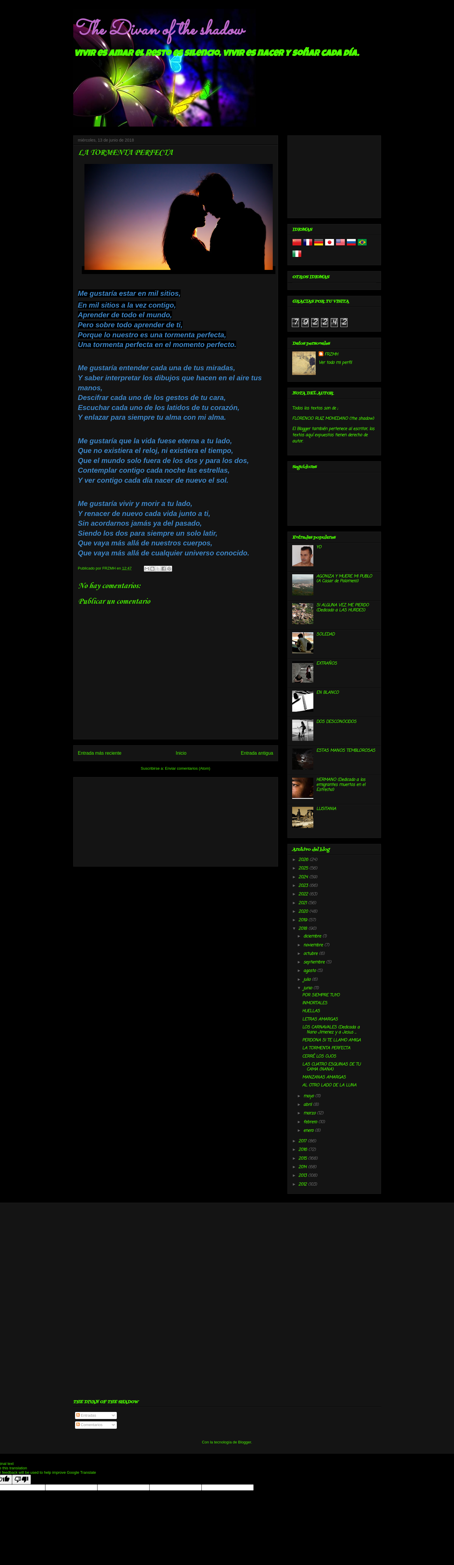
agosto (310, 971)
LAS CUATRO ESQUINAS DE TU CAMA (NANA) (331, 1067)
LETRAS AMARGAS (320, 1019)
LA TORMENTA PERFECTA (326, 1048)
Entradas (86, 1415)
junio (308, 988)
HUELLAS (311, 1011)
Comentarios (89, 1425)
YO (318, 547)
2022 (303, 894)
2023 (303, 886)
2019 (303, 920)
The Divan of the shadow (158, 30)
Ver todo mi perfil (335, 363)
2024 (303, 877)
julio (307, 980)
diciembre (312, 936)
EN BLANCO (327, 693)
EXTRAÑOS (326, 663)
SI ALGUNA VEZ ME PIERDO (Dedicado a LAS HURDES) (342, 607)
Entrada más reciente (100, 753)
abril (308, 1105)
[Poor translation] (21, 1479)
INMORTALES (314, 1003)
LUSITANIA (326, 809)
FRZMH (331, 354)
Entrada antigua (257, 753)
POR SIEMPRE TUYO (321, 995)
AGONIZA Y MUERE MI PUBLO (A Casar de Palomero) (344, 579)
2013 (303, 1176)
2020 (303, 912)
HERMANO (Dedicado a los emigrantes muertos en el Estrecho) (340, 785)
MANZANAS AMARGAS (324, 1077)
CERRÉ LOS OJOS (319, 1056)
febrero (310, 1122)
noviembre (313, 945)
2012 (303, 1184)
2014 (303, 1167)
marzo (310, 1113)
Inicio (181, 753)
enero (309, 1131)
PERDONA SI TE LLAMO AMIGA (331, 1040)
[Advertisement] (175, 820)
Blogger (244, 1442)
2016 (303, 1150)
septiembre (314, 962)
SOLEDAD (325, 634)
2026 (304, 860)
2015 (303, 1159)
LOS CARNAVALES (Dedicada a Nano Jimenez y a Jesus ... (331, 1029)
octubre (311, 954)
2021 (303, 903)
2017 (303, 1141)
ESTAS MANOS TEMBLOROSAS (345, 751)
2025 (303, 868)
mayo (309, 1096)
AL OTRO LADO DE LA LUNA (329, 1085)
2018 (303, 929)
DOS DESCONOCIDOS (336, 722)
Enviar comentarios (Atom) (187, 768)
